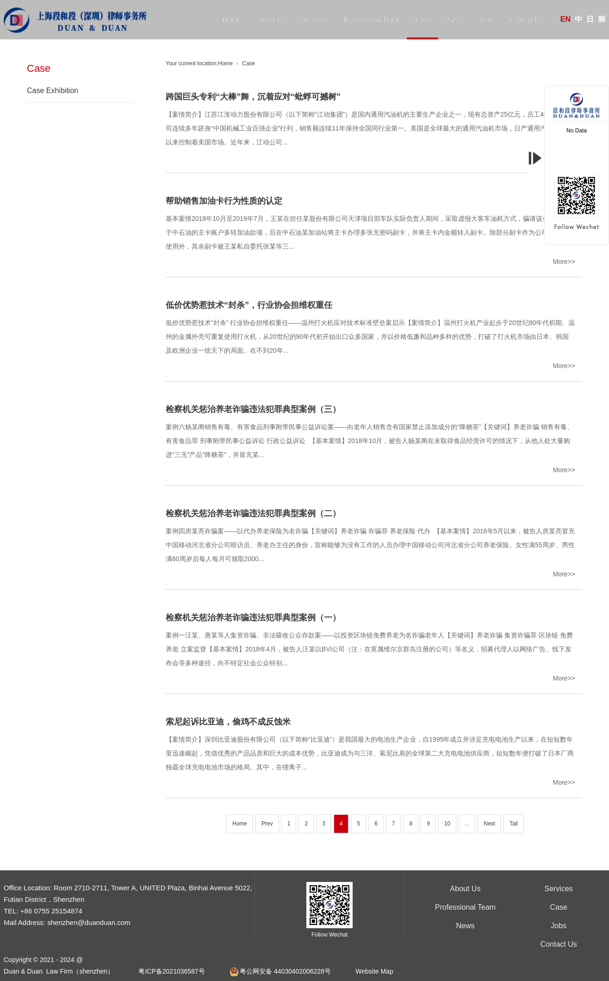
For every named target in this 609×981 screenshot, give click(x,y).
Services (314, 20)
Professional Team (371, 20)
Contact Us (526, 20)
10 (447, 823)
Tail (514, 823)
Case (422, 20)
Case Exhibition (52, 90)
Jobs (486, 20)
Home (231, 20)
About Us (271, 20)
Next (489, 823)
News (455, 20)
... (467, 823)
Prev (267, 823)
